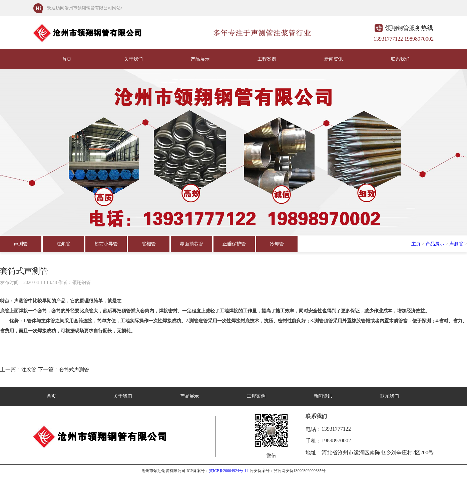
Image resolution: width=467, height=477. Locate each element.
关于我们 (133, 59)
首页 (66, 59)
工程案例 (267, 59)
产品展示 (200, 59)
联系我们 (400, 59)
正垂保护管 (234, 243)
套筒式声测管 (74, 369)
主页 (416, 243)
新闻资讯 (333, 59)
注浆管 (63, 243)
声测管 (21, 243)
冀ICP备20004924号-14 (229, 470)
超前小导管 (106, 243)
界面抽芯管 (191, 243)
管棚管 (149, 243)
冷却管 (277, 243)
